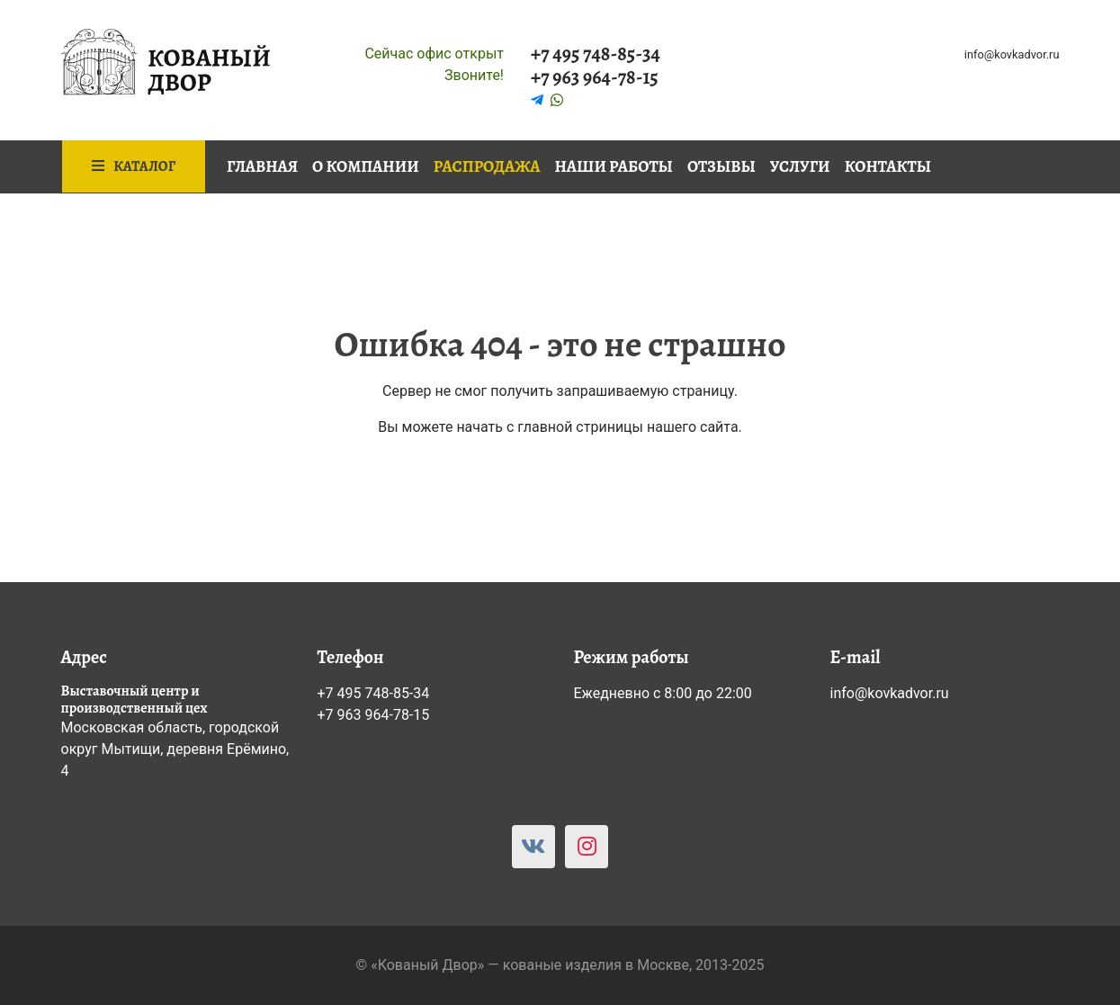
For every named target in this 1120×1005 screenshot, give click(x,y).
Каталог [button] (134, 166)
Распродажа (487, 166)
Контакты (888, 166)
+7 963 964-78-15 (595, 77)
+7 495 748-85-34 (595, 53)
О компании (365, 166)
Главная (262, 166)
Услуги (800, 166)
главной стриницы (580, 426)
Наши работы (614, 166)
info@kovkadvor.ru (1012, 54)
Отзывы (721, 166)
